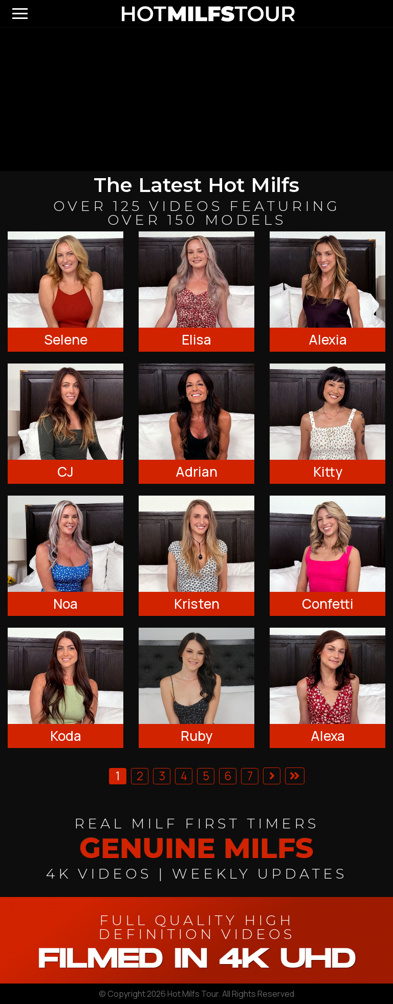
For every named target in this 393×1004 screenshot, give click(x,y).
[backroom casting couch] (196, 99)
